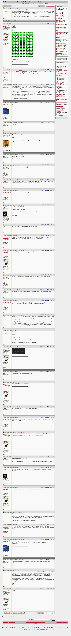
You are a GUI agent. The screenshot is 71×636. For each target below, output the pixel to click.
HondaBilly (6, 72)
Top (3, 18)
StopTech (58, 86)
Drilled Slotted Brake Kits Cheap (33, 627)
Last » (53, 6)
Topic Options (7, 6)
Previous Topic (8, 613)
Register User (25, 3)
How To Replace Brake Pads (40, 629)
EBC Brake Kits (60, 79)
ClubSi (4, 1)
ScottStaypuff (59, 24)
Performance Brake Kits (58, 627)
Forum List (33, 3)
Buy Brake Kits (60, 77)
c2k (20, 225)
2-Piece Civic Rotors (61, 115)
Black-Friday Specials (61, 70)
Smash (5, 26)
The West (25, 1)
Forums (9, 1)
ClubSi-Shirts (59, 68)
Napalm (20, 154)
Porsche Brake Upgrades (60, 110)
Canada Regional (17, 1)
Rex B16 (58, 14)
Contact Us (59, 622)
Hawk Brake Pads (60, 94)
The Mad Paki (11, 616)
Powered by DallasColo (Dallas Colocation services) (35, 622)
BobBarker (59, 20)
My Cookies (5, 622)
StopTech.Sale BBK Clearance (61, 73)
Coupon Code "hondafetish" (59, 106)
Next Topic (21, 613)
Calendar (41, 3)
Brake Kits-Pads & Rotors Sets (60, 83)
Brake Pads (5, 627)
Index (16, 613)
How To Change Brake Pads (16, 627)
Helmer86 (5, 104)
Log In (66, 1)
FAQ (46, 3)
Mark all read (12, 622)
